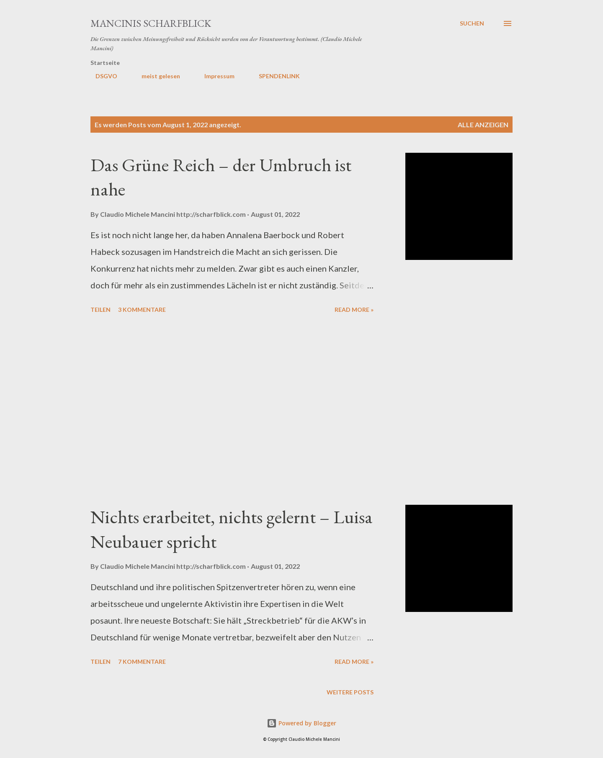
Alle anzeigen (483, 124)
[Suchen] (472, 23)
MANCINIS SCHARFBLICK (150, 23)
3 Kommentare (142, 309)
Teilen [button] (100, 309)
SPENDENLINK (274, 76)
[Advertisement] (232, 410)
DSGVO (101, 76)
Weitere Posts (350, 692)
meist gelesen (156, 76)
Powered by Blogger (301, 723)
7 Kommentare (142, 661)
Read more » (354, 309)
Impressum (214, 76)
